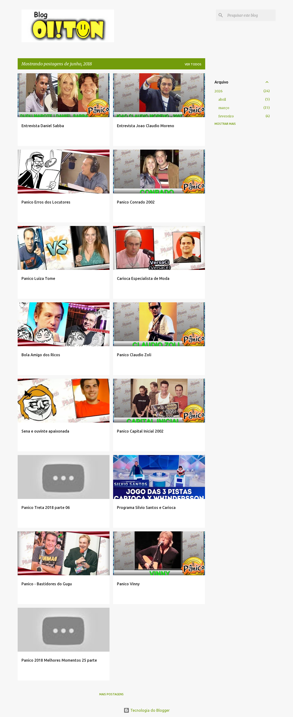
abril (222, 99)
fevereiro (226, 116)
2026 (219, 91)
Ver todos (193, 64)
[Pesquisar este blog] (250, 15)
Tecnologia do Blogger (147, 710)
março (223, 108)
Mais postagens (111, 694)
